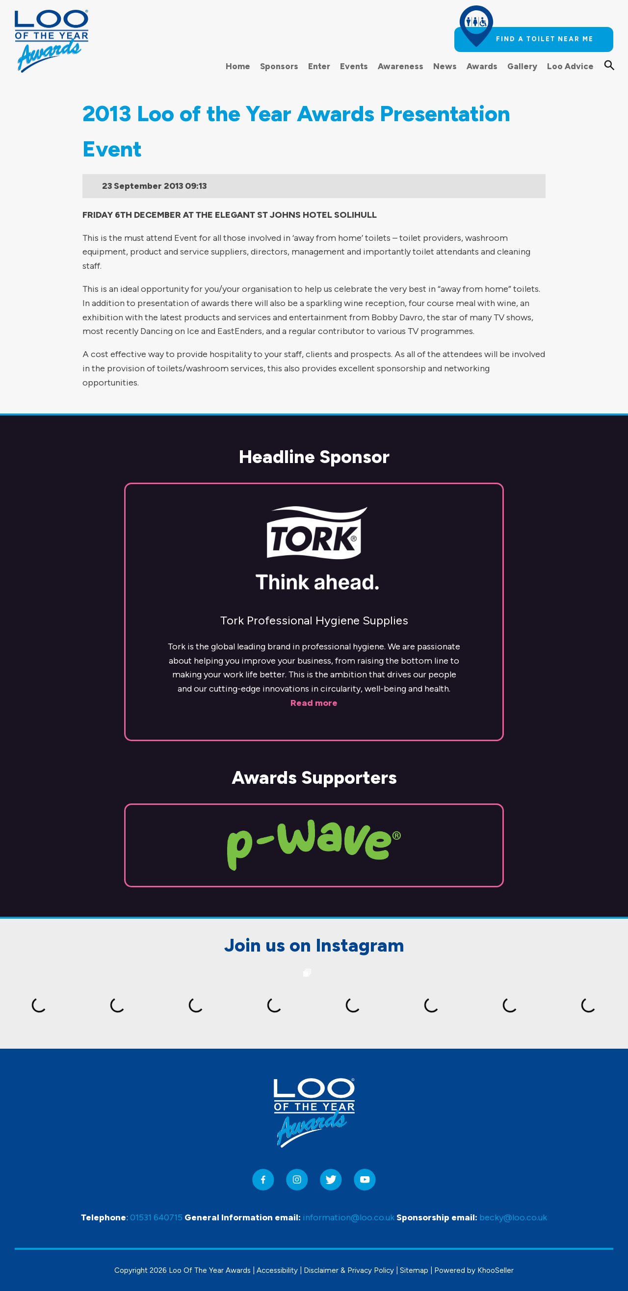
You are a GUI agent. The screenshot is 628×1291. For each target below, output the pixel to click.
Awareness (400, 66)
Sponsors (279, 66)
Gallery (522, 66)
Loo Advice (570, 66)
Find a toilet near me (545, 39)
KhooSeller (495, 1270)
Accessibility (277, 1270)
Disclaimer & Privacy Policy (349, 1270)
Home (238, 66)
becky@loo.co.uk (513, 1217)
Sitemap (414, 1270)
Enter (319, 66)
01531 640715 (156, 1217)
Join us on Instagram (314, 945)
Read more (314, 702)
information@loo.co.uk (348, 1217)
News (445, 66)
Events (354, 66)
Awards (482, 66)
